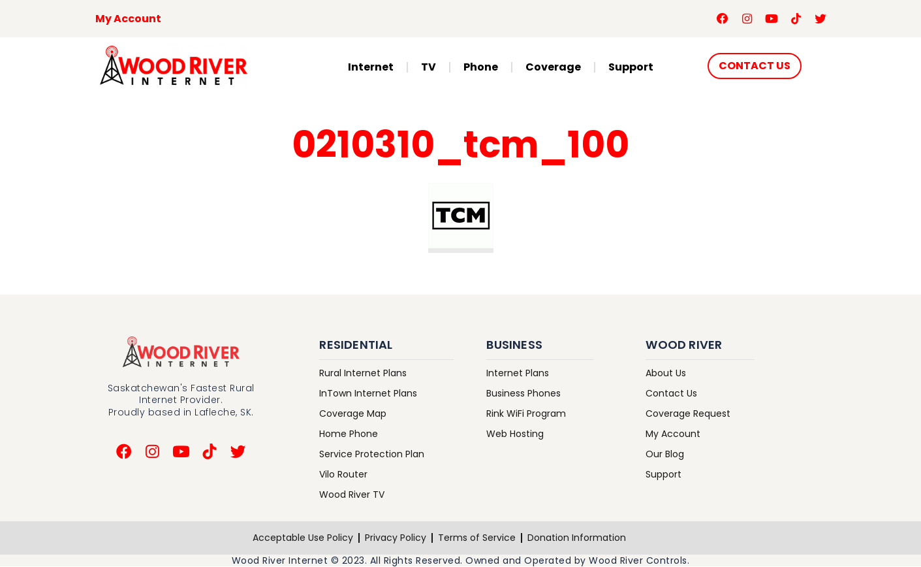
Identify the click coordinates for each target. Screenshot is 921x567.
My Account (128, 18)
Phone (480, 67)
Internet (371, 67)
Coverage (553, 67)
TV (428, 67)
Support (630, 67)
